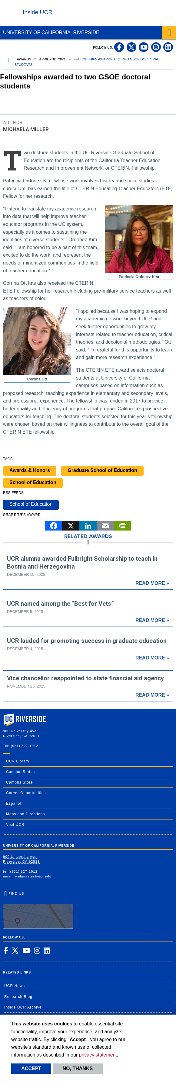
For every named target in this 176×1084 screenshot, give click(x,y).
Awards (24, 59)
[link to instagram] (156, 47)
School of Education (32, 482)
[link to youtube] (143, 47)
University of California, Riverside (51, 32)
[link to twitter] (131, 47)
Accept (31, 1068)
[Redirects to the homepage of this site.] (7, 62)
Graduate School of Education (102, 470)
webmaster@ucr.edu (33, 876)
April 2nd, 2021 (52, 59)
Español (13, 803)
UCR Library (17, 761)
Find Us (38, 910)
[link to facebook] (119, 47)
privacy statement (98, 1054)
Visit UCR (15, 825)
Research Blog (18, 997)
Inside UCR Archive (23, 1007)
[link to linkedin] (168, 47)
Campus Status (20, 772)
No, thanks (78, 1068)
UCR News (14, 986)
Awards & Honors (29, 470)
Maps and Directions (25, 814)
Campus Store (19, 782)
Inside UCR (37, 12)
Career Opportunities (26, 793)
